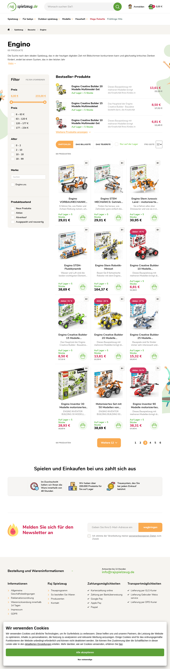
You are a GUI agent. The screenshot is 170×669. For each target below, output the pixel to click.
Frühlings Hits (114, 19)
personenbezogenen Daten (142, 536)
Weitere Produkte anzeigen (73, 132)
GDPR (14, 614)
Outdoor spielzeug (49, 19)
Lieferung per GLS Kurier (144, 590)
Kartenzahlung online (102, 590)
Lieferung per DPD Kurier (144, 602)
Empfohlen (64, 144)
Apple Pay (96, 603)
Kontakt (55, 603)
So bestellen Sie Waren (63, 594)
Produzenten (57, 599)
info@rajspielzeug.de (118, 572)
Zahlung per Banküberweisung (106, 594)
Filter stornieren (35, 79)
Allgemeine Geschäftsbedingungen (23, 592)
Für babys (29, 19)
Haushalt (81, 19)
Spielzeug (14, 19)
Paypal (94, 607)
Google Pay (97, 599)
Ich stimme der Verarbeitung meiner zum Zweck (126, 538)
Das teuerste (103, 144)
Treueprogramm (59, 590)
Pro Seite (149, 144)
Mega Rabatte (97, 19)
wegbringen (150, 527)
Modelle (67, 19)
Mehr (11, 63)
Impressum (17, 609)
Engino (19, 184)
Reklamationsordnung (22, 598)
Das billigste (83, 144)
